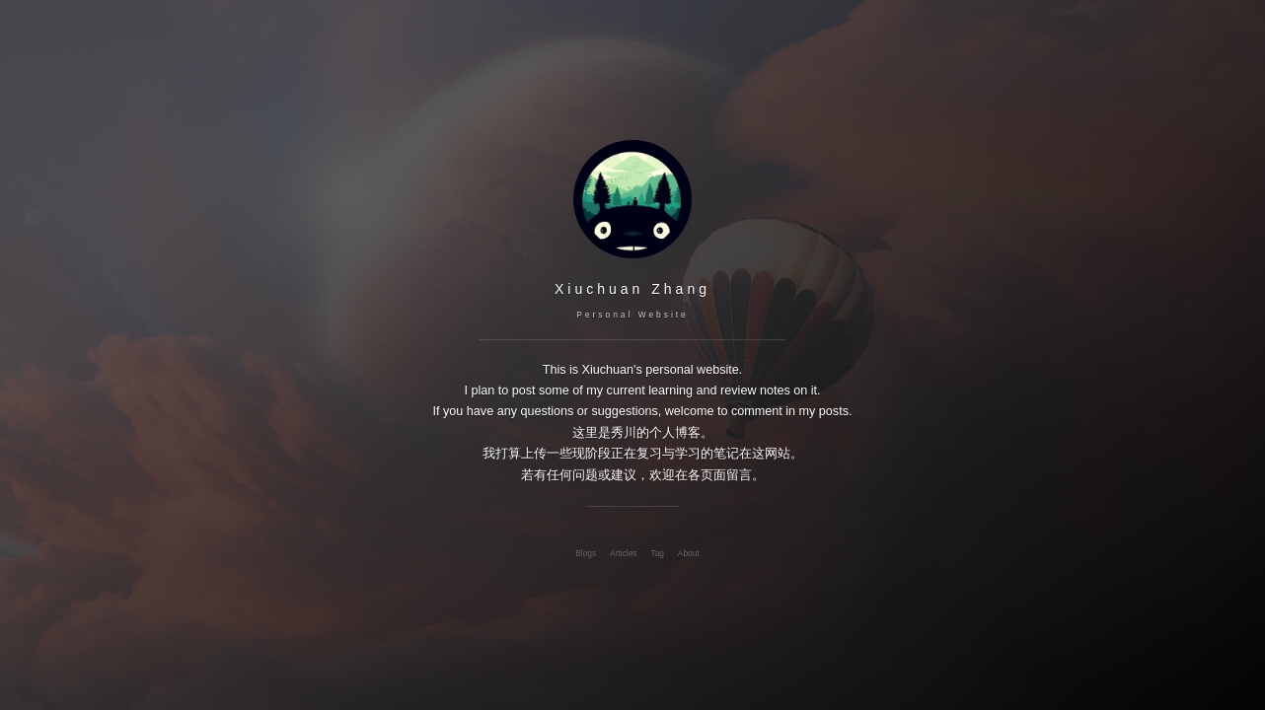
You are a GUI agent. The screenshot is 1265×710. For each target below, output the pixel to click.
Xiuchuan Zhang (632, 289)
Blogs (585, 553)
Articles (623, 553)
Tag (657, 553)
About (689, 553)
